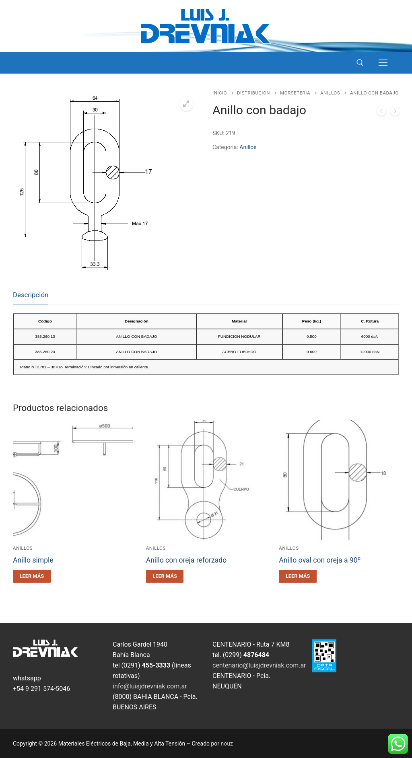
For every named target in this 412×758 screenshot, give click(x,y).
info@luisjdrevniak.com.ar (150, 686)
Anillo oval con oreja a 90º (319, 560)
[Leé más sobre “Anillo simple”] (32, 576)
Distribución (253, 93)
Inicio (219, 93)
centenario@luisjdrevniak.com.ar (259, 665)
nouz (227, 743)
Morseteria (295, 93)
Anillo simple (33, 560)
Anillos (330, 93)
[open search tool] (360, 62)
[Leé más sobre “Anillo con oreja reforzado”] (165, 576)
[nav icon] (383, 62)
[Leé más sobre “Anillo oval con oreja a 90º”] (298, 576)
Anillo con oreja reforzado (186, 560)
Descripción (30, 295)
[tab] (30, 295)
